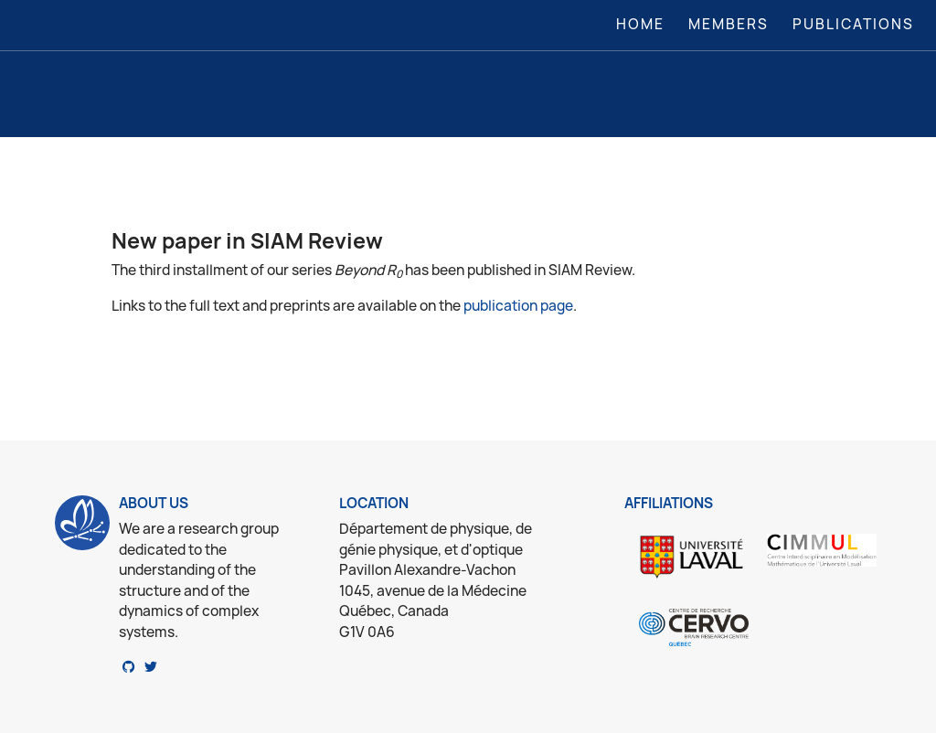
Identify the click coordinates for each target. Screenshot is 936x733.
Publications (853, 24)
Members (728, 24)
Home (644, 24)
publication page (518, 305)
